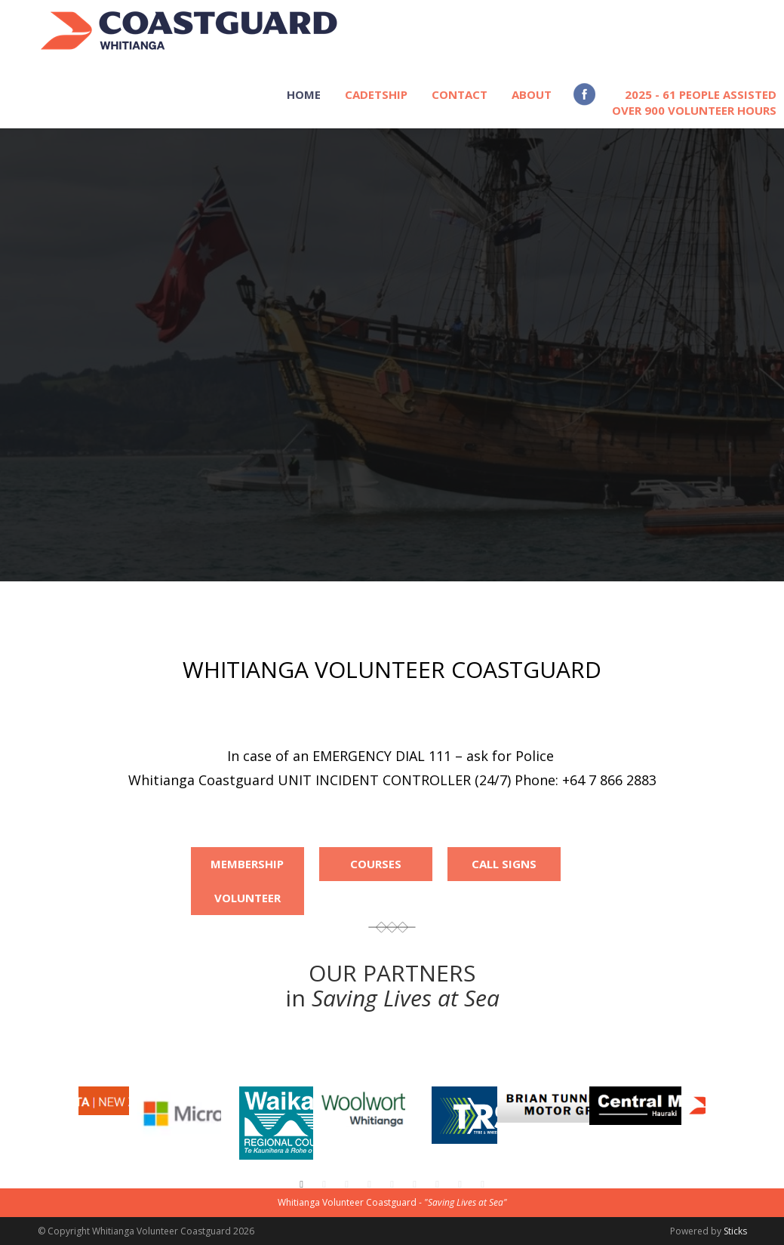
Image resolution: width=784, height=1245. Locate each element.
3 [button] (347, 1184)
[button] (56, 1135)
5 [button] (392, 1184)
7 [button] (437, 1184)
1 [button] (301, 1184)
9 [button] (482, 1184)
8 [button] (460, 1184)
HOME (304, 94)
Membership (247, 863)
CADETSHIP (376, 94)
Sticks (735, 1231)
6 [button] (415, 1184)
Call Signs (504, 863)
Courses (375, 863)
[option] (438, 1107)
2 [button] (324, 1184)
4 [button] (369, 1184)
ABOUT (532, 94)
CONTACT (459, 94)
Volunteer (247, 897)
